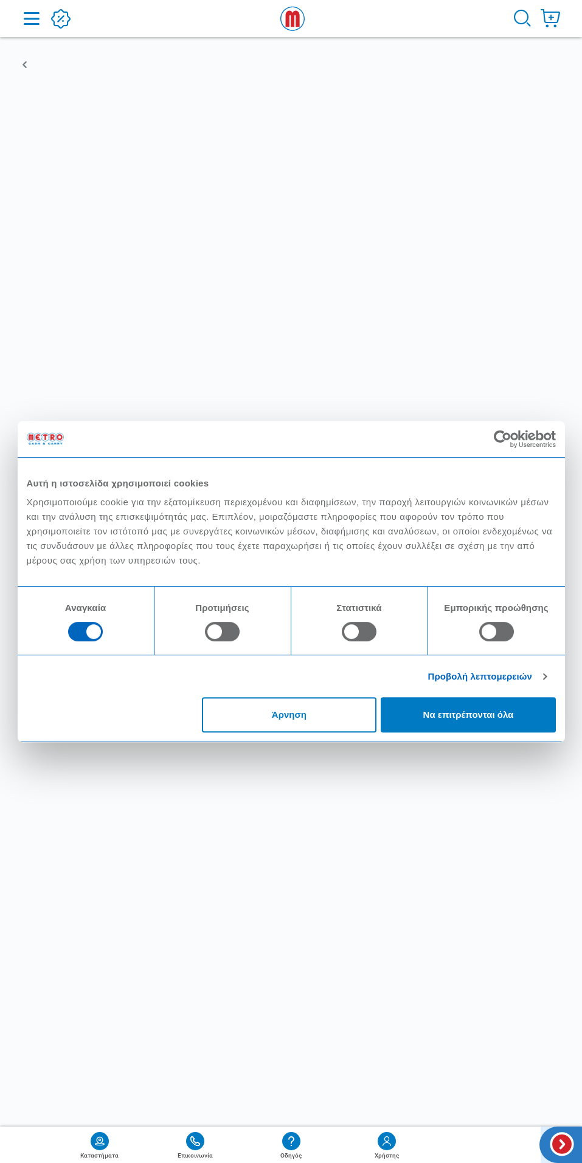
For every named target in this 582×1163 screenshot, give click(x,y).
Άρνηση (289, 714)
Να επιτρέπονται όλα (468, 714)
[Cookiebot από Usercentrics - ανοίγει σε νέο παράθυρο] (502, 439)
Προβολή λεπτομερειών (480, 676)
